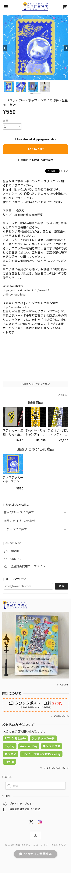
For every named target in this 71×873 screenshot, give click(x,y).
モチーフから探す (15, 529)
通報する (62, 395)
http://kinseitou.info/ (16, 307)
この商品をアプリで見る (36, 384)
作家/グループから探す (19, 512)
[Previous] (5, 48)
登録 (61, 586)
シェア (64, 170)
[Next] (66, 48)
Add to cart (36, 149)
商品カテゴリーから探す (20, 521)
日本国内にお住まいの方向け (35, 160)
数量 (5, 120)
